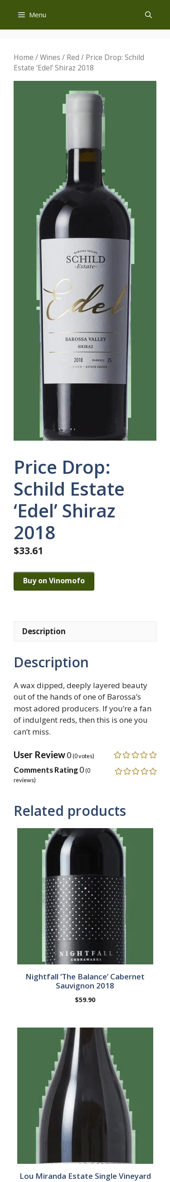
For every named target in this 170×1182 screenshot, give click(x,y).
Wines (50, 57)
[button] (148, 15)
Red (73, 57)
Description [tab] (44, 631)
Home (24, 57)
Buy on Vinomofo (54, 581)
